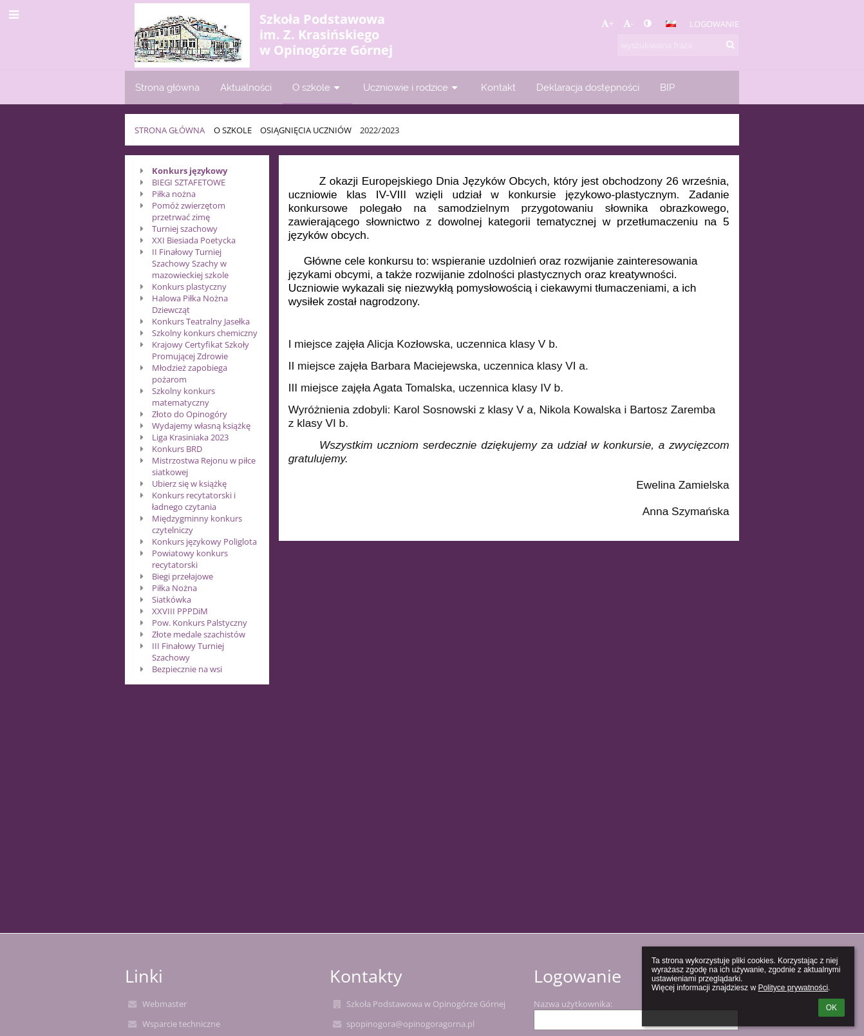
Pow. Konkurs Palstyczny (199, 622)
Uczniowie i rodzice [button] (411, 87)
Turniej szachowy (185, 228)
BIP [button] (667, 87)
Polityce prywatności (793, 987)
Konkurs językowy (189, 170)
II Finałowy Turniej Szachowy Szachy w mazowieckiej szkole (190, 263)
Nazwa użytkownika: (573, 1004)
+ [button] (607, 23)
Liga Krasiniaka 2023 (190, 437)
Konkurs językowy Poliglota (204, 541)
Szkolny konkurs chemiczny (205, 333)
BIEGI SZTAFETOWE (188, 182)
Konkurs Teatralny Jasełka (201, 321)
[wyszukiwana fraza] (678, 45)
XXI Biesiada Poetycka (194, 240)
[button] (671, 24)
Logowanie (714, 24)
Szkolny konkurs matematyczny (183, 396)
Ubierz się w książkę (189, 483)
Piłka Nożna (174, 588)
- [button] (628, 23)
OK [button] (831, 1007)
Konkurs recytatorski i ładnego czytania (194, 501)
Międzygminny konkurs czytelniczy (197, 524)
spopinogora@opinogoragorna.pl (410, 1024)
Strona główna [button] (167, 87)
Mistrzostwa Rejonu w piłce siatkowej (204, 466)
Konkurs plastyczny (189, 286)
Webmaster (164, 1004)
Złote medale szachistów (198, 634)
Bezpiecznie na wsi (187, 669)
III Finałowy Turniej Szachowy (188, 651)
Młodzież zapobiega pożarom (189, 373)
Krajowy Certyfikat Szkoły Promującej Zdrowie (200, 350)
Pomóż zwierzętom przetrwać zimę (188, 211)
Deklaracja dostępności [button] (587, 87)
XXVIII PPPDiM (180, 611)
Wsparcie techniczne (181, 1024)
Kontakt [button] (498, 87)
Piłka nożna (174, 194)
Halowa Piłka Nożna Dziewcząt (190, 304)
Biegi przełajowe (182, 576)
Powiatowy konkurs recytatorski (190, 558)
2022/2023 (379, 130)
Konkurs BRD (177, 449)
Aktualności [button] (246, 87)
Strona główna (170, 130)
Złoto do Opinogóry (189, 414)
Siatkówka (171, 599)
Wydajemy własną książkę (201, 425)
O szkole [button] (317, 87)
